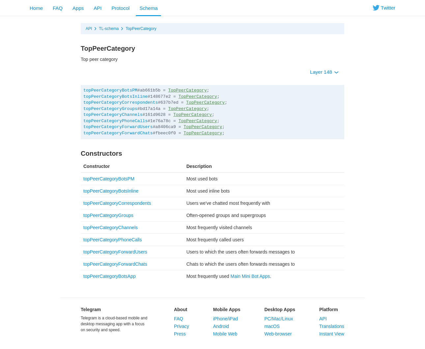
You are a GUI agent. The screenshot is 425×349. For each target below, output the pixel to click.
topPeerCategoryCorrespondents (120, 102)
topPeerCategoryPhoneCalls (115, 121)
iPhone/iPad (225, 318)
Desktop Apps (279, 309)
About (180, 309)
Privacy (181, 326)
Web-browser (278, 333)
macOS (272, 326)
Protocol (120, 8)
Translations (331, 326)
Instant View (331, 333)
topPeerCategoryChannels (112, 114)
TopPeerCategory (141, 28)
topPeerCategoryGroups (110, 108)
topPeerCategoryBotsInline (115, 96)
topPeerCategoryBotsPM (110, 90)
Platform (328, 309)
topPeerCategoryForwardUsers (118, 126)
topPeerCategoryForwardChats (118, 133)
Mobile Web (225, 333)
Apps (78, 8)
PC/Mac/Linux (278, 318)
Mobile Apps (227, 309)
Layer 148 (324, 72)
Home (36, 8)
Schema (148, 8)
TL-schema (109, 28)
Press (180, 333)
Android (221, 326)
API (97, 8)
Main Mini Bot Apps (250, 276)
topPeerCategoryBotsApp (109, 276)
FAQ (58, 8)
